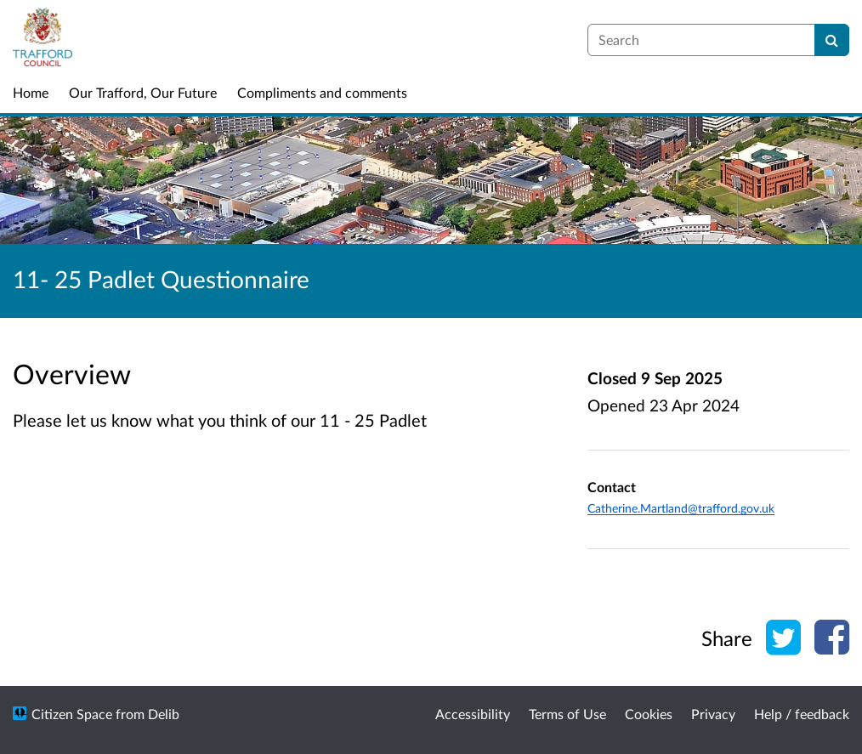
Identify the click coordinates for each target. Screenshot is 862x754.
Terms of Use (567, 714)
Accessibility (472, 714)
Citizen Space (71, 714)
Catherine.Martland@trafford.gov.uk (680, 508)
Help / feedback (801, 714)
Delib (163, 714)
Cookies (648, 714)
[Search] (831, 40)
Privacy (713, 714)
